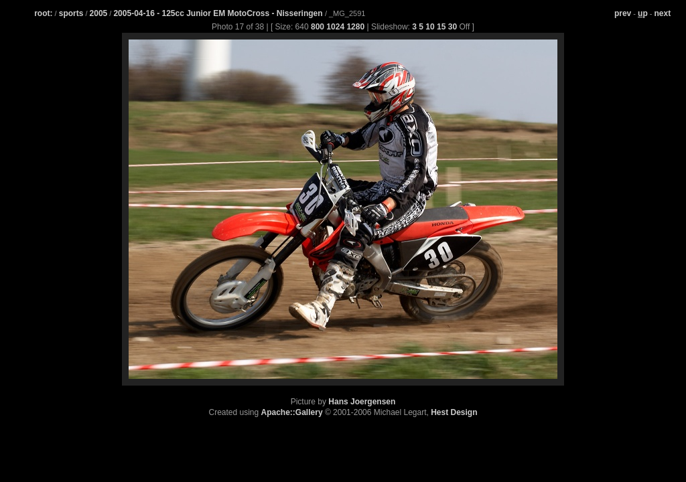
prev (622, 13)
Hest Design (454, 412)
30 (452, 26)
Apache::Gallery (292, 412)
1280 (355, 26)
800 (317, 26)
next (663, 13)
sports (71, 13)
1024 (335, 26)
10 (429, 26)
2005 (99, 13)
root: (43, 13)
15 (441, 26)
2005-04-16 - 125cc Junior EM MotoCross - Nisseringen (218, 13)
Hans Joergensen (361, 401)
